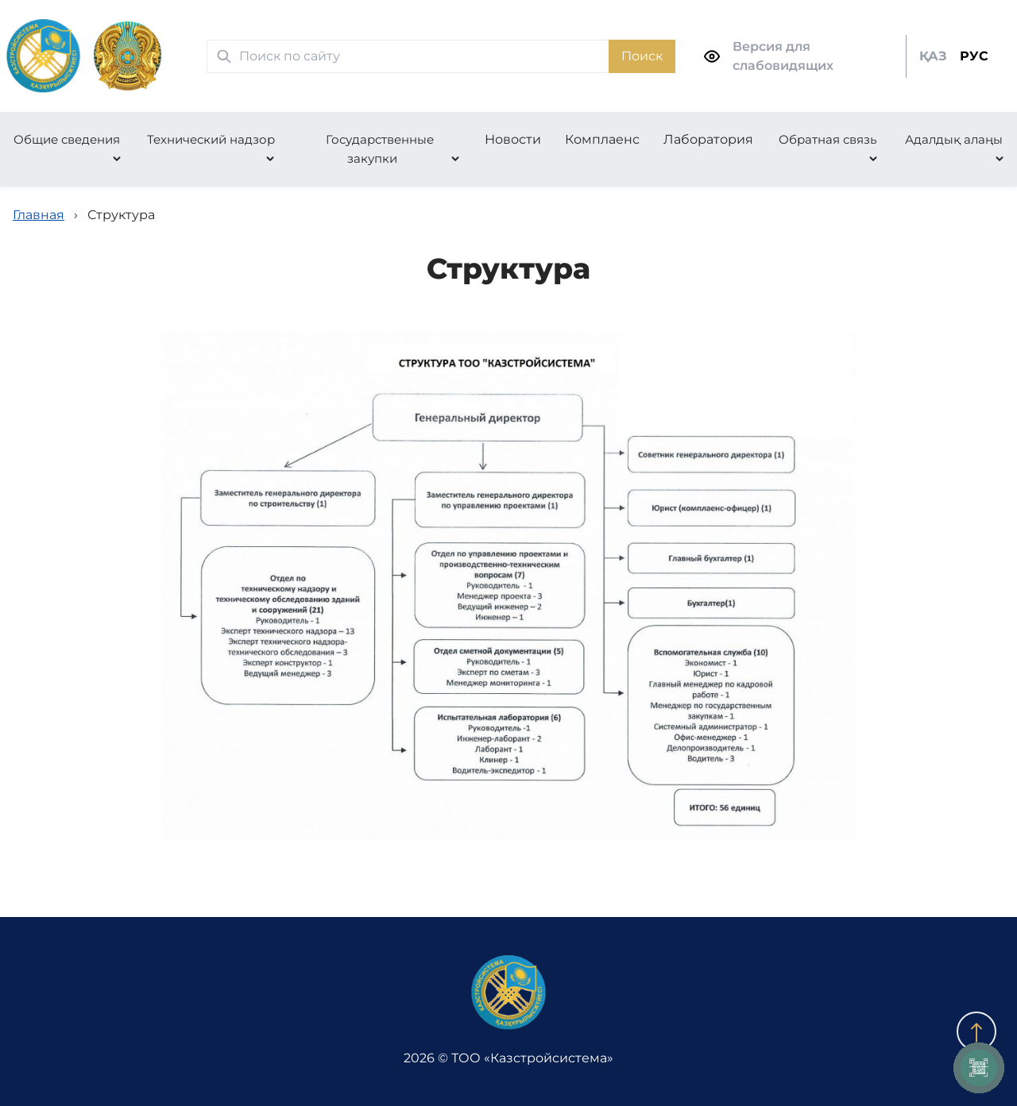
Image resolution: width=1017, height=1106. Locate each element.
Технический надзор (211, 139)
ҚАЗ (933, 56)
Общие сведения (67, 139)
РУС (974, 56)
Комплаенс (602, 139)
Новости (513, 139)
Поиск (642, 56)
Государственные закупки (380, 149)
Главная (38, 214)
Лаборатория (708, 139)
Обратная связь (827, 139)
